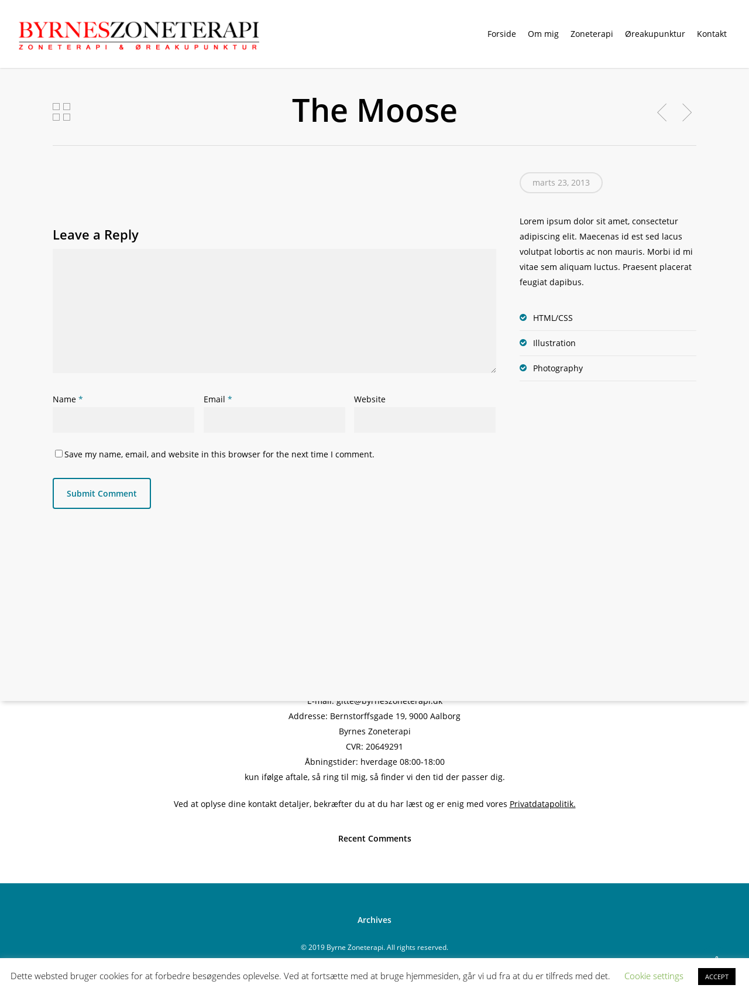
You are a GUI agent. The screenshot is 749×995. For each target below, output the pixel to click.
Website (370, 399)
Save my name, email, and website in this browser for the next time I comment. (219, 454)
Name (68, 399)
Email (218, 399)
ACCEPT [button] (717, 976)
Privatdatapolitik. (543, 803)
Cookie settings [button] (653, 976)
